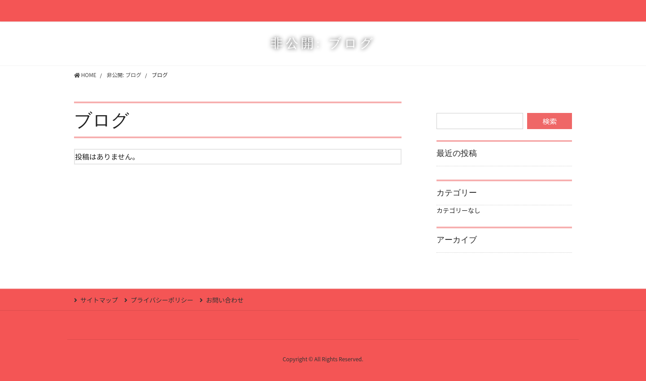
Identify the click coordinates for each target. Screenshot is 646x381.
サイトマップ (99, 299)
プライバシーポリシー (162, 299)
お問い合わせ (225, 299)
